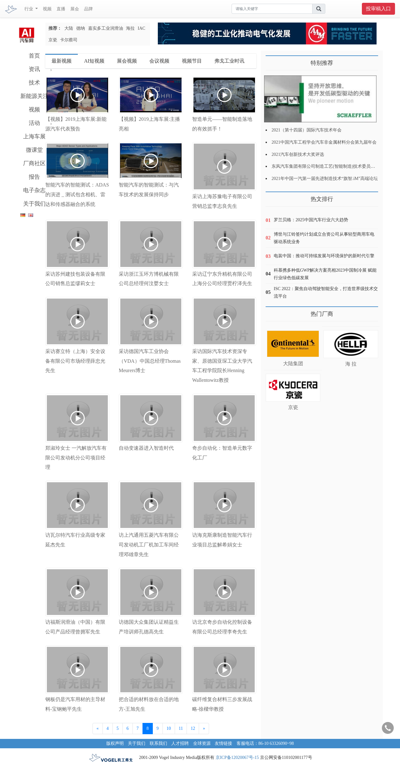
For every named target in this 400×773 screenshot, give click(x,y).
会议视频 (159, 61)
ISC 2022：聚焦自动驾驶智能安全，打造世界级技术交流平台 (326, 292)
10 (169, 728)
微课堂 (34, 150)
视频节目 (192, 61)
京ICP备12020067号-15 (237, 757)
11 (181, 728)
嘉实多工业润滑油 (105, 28)
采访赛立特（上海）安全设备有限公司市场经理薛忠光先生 (75, 361)
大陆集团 (293, 363)
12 (193, 728)
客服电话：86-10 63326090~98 (265, 743)
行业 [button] (29, 9)
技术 (34, 82)
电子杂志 (34, 190)
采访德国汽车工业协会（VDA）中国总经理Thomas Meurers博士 (150, 361)
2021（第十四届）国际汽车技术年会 (307, 130)
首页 (34, 56)
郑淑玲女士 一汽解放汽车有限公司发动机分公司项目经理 (76, 457)
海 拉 (351, 363)
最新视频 (62, 61)
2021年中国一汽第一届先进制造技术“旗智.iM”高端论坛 (325, 178)
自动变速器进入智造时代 (146, 448)
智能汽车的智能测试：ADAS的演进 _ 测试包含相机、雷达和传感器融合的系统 (77, 194)
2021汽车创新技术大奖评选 (298, 154)
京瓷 (52, 40)
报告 (34, 177)
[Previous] (97, 728)
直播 (61, 9)
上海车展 (34, 136)
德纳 (80, 28)
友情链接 (223, 743)
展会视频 (127, 61)
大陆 (68, 28)
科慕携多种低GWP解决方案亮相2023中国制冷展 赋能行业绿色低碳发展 (325, 274)
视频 (47, 9)
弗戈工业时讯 (229, 61)
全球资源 (202, 743)
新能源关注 (34, 96)
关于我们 (34, 204)
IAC (141, 28)
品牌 (88, 9)
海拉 (130, 28)
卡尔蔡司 (69, 40)
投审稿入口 (378, 8)
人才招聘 (180, 743)
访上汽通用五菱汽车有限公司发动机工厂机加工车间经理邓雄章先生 (149, 544)
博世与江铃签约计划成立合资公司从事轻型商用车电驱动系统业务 (324, 238)
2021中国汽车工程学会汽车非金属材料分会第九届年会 (324, 142)
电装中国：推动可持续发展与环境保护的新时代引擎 (324, 255)
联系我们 (158, 743)
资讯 (34, 69)
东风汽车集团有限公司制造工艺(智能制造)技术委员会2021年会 (332, 166)
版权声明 (115, 743)
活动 (34, 123)
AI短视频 (94, 61)
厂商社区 (34, 163)
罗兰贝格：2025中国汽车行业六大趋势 (311, 220)
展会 (74, 9)
